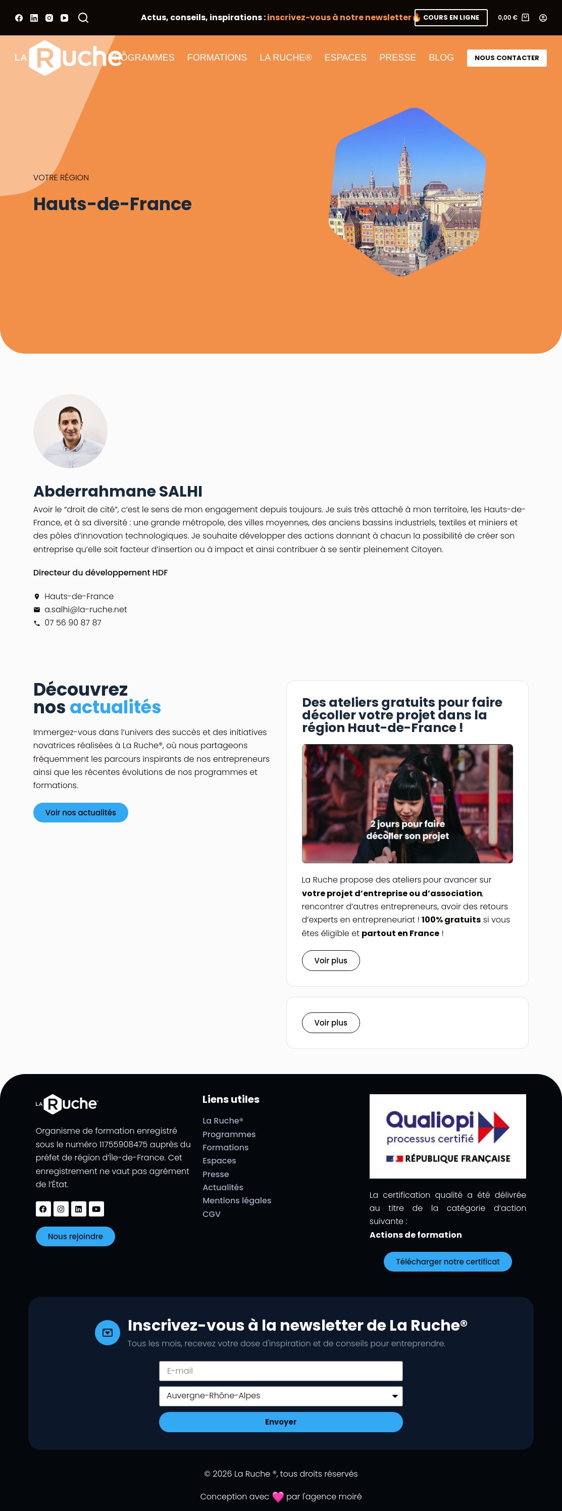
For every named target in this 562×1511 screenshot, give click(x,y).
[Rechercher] (83, 18)
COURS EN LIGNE (451, 17)
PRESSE (397, 58)
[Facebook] (19, 18)
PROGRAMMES (141, 58)
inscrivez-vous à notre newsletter (339, 17)
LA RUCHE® (286, 58)
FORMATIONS (217, 58)
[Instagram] (49, 18)
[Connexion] (543, 18)
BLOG (441, 58)
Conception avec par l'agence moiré (281, 1496)
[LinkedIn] (34, 18)
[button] (331, 1022)
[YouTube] (64, 18)
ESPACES (346, 58)
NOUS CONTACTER (507, 58)
